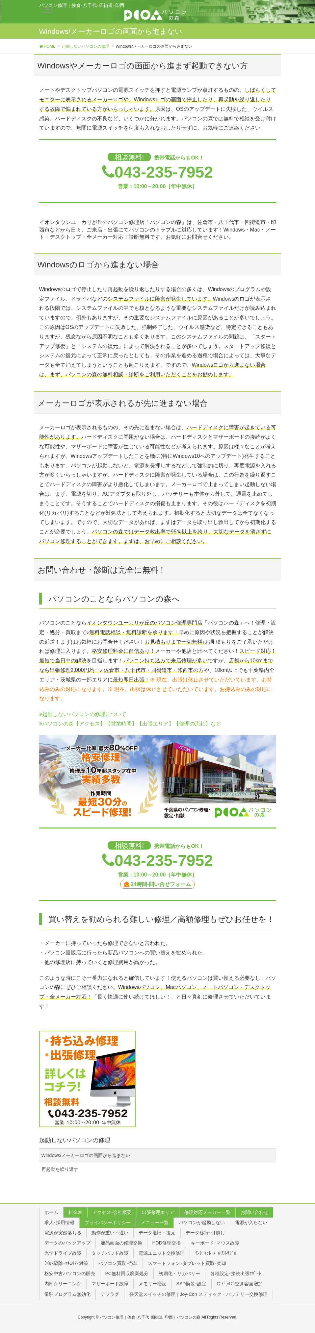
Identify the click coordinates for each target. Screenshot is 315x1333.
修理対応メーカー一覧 (207, 1212)
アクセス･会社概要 (112, 1212)
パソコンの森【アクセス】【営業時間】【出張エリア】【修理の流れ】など (130, 724)
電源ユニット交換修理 (162, 1253)
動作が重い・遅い (110, 1232)
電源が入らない (251, 1222)
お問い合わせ (254, 1212)
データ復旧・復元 (157, 1232)
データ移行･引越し (205, 1232)
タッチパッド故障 (110, 1253)
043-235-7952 (164, 172)
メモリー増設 (152, 1283)
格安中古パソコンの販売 (69, 1273)
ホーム (51, 1212)
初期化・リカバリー (179, 1273)
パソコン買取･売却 (118, 1263)
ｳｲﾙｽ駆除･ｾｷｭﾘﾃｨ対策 (66, 1263)
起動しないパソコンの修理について (82, 714)
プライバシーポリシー (108, 1222)
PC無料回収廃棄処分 (126, 1273)
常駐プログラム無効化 (67, 1294)
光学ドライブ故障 (62, 1253)
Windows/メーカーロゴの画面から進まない (86, 1155)
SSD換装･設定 (191, 1283)
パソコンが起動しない (202, 1222)
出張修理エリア (158, 1212)
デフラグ (110, 1294)
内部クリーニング (62, 1283)
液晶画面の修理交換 (121, 1243)
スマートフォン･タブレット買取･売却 (187, 1263)
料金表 (75, 1212)
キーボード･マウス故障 (215, 1243)
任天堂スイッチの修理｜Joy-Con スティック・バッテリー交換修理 (198, 1294)
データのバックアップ (67, 1243)
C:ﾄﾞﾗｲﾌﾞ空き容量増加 (240, 1283)
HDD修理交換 (166, 1243)
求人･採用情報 (59, 1222)
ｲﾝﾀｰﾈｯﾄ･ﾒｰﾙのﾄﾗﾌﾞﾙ (215, 1253)
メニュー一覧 (155, 1222)
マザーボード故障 (110, 1283)
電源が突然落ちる (62, 1232)
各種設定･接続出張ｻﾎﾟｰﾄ (235, 1273)
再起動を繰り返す (59, 1169)
